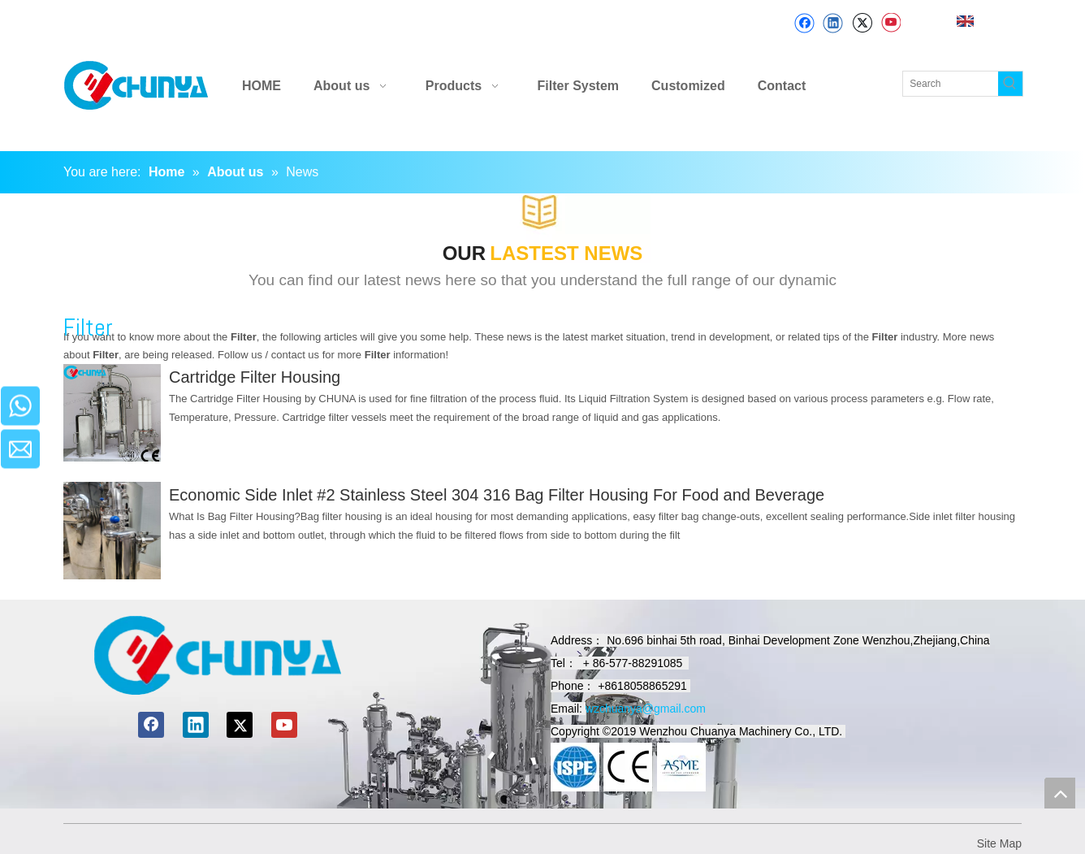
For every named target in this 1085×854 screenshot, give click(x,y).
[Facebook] (804, 23)
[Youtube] (890, 23)
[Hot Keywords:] (1010, 84)
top (1059, 793)
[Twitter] (862, 23)
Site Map (999, 843)
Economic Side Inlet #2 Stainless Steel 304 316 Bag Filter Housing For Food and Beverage (496, 495)
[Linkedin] (833, 23)
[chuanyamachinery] (217, 655)
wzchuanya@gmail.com (646, 708)
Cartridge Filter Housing (254, 377)
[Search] (950, 84)
